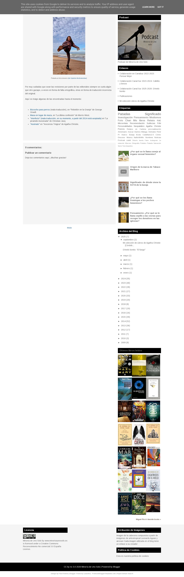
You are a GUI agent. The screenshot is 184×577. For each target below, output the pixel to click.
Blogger (116, 567)
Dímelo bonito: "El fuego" (134, 250)
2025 (123, 236)
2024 (123, 278)
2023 (123, 283)
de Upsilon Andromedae (77, 78)
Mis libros (139, 120)
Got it (160, 7)
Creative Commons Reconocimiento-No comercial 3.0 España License (42, 546)
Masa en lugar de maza (41, 115)
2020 (123, 296)
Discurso (121, 137)
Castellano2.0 (148, 135)
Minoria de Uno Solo (32, 541)
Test (123, 146)
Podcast (121, 140)
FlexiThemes (63, 573)
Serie (120, 146)
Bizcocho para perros (40, 109)
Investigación (125, 117)
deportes (129, 146)
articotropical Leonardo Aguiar (142, 538)
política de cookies (140, 556)
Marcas (128, 143)
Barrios (137, 132)
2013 (123, 325)
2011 (123, 334)
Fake (147, 140)
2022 (123, 287)
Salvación (157, 143)
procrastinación (154, 129)
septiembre (128, 240)
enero (126, 273)
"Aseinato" (35, 124)
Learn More (148, 7)
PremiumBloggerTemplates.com (104, 573)
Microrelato (123, 123)
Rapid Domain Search (125, 573)
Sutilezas (151, 123)
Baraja (131, 135)
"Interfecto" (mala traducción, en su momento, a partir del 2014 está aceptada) (65, 118)
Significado (153, 114)
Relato (151, 120)
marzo (126, 264)
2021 (123, 291)
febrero (126, 268)
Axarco (124, 135)
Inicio (69, 228)
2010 (123, 338)
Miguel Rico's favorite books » (148, 519)
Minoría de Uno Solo (91, 567)
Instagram (154, 140)
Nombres (149, 137)
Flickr (159, 132)
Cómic (158, 135)
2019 (123, 300)
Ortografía (135, 143)
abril (125, 260)
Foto (120, 120)
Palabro (143, 143)
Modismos (155, 117)
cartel (128, 140)
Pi (119, 135)
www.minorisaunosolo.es (56, 541)
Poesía (121, 129)
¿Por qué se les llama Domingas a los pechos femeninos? (142, 200)
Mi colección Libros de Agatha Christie (137, 101)
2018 (123, 304)
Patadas (124, 114)
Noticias (157, 137)
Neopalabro (139, 126)
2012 (123, 330)
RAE (159, 120)
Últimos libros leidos (130, 350)
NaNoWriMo (139, 137)
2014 (123, 321)
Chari (128, 120)
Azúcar (131, 132)
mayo (125, 255)
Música (129, 137)
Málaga (144, 132)
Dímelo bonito (137, 140)
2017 (123, 308)
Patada (150, 143)
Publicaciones (126, 96)
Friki (159, 123)
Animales (152, 132)
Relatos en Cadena (136, 129)
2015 (123, 317)
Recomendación (137, 123)
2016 (123, 313)
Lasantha (87, 573)
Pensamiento (141, 117)
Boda (138, 135)
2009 (123, 342)
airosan (119, 541)
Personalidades (125, 126)
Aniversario (122, 132)
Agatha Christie (153, 126)
